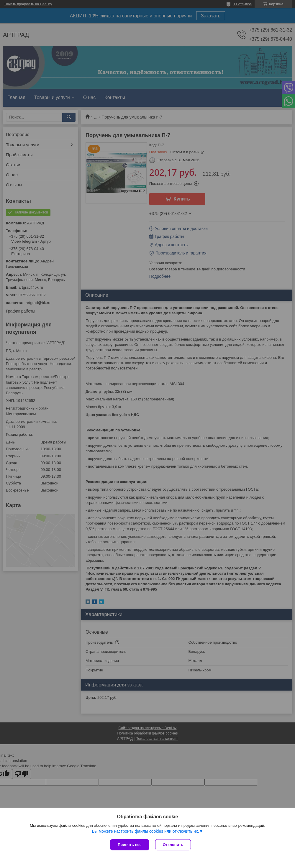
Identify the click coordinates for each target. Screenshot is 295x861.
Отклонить (173, 844)
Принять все (130, 844)
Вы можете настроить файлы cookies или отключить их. (145, 831)
